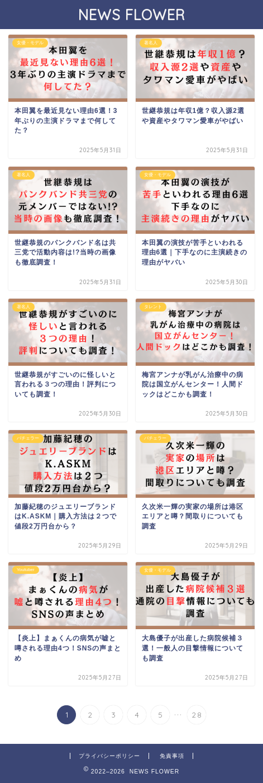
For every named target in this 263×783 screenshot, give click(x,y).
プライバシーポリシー (109, 756)
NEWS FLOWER (131, 14)
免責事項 (172, 756)
